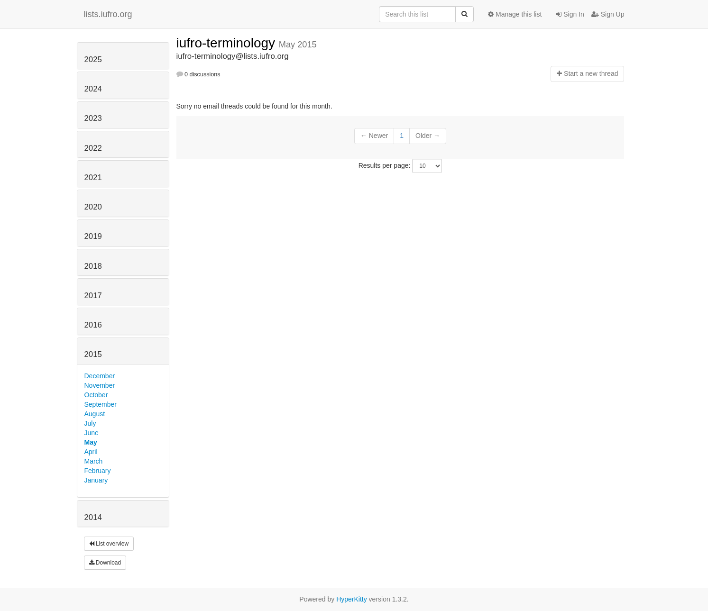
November (99, 385)
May (90, 442)
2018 (93, 266)
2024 (93, 88)
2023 (93, 118)
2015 (93, 354)
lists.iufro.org (108, 14)
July (90, 423)
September (100, 404)
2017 (93, 295)
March (93, 461)
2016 (93, 324)
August (94, 414)
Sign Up (608, 14)
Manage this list (515, 14)
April (91, 452)
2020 (93, 206)
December (99, 376)
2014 (93, 517)
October (96, 395)
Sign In (570, 14)
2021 (93, 177)
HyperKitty (351, 599)
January (96, 480)
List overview (109, 543)
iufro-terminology (227, 43)
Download (105, 562)
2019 (93, 236)
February (97, 470)
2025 (93, 59)
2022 (93, 148)
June (91, 433)
